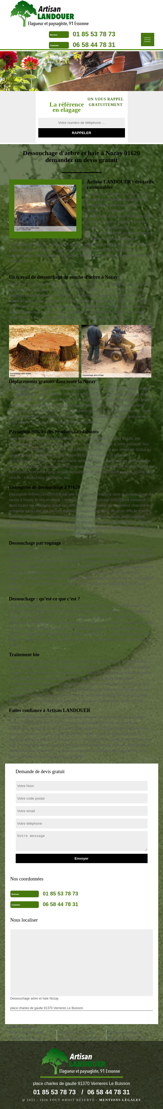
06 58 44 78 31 (94, 44)
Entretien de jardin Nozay (79, 1038)
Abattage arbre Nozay (76, 1032)
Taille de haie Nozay (25, 1038)
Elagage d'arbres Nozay (128, 1038)
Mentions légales (120, 1100)
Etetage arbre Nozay (125, 1032)
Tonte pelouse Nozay (26, 1032)
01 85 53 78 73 (94, 34)
